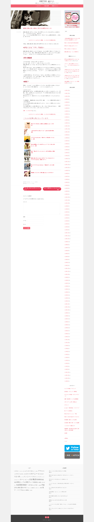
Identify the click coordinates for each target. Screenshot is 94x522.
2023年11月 (67, 128)
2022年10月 (67, 167)
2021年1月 (66, 229)
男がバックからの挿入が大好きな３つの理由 (57, 471)
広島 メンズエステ (27, 110)
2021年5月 (66, 218)
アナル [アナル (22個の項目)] (40, 471)
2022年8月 (66, 173)
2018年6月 (66, 321)
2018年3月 (66, 330)
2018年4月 (66, 327)
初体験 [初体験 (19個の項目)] (39, 479)
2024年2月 (66, 120)
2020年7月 (66, 247)
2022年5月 (66, 182)
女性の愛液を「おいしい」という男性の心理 (57, 491)
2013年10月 (67, 378)
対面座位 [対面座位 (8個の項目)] (35, 482)
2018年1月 (66, 336)
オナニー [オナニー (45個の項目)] (34, 474)
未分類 (66, 433)
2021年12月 (67, 197)
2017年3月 (66, 360)
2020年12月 (67, 232)
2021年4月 (66, 220)
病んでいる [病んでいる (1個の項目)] (29, 487)
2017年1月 (66, 366)
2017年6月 (66, 351)
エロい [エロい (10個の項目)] (22, 474)
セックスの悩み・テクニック (70, 388)
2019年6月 (66, 286)
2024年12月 (67, 90)
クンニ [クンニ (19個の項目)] (26, 477)
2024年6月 (66, 108)
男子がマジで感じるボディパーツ (71, 45)
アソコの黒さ (32, 183)
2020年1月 (66, 265)
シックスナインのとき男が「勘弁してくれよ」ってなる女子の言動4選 (62, 504)
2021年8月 (66, 209)
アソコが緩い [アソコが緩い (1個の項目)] (36, 471)
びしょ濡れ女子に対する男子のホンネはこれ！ (58, 487)
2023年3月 (66, 152)
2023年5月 (66, 146)
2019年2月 (66, 298)
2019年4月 (66, 292)
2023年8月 (66, 137)
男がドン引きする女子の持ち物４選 (71, 42)
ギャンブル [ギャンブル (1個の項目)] (21, 476)
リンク (66, 441)
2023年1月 (66, 158)
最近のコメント (55, 5)
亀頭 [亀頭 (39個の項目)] (34, 479)
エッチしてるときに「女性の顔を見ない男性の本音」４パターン (61, 483)
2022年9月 (66, 170)
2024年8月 (66, 102)
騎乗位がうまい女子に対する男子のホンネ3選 (58, 500)
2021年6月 (66, 215)
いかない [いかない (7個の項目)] (16, 471)
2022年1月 (66, 194)
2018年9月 (66, 312)
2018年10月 (67, 309)
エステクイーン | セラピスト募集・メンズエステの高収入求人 (42, 40)
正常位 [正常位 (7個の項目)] (16, 487)
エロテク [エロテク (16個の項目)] (27, 474)
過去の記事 (46, 5)
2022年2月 (66, 191)
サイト (24, 224)
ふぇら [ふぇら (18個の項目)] (25, 471)
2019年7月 (66, 283)
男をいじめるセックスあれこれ (71, 48)
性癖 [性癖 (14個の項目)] (17, 485)
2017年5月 (66, 354)
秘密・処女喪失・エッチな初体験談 (71, 399)
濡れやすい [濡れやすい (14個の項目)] (24, 487)
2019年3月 (66, 295)
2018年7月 (66, 318)
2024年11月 (67, 93)
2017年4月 (66, 357)
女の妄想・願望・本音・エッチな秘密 (72, 422)
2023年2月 (66, 155)
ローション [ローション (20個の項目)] (24, 479)
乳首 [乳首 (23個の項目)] (31, 479)
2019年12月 (67, 268)
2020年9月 (66, 241)
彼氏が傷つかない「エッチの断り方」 (72, 51)
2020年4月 (66, 256)
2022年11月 (67, 164)
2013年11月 (67, 375)
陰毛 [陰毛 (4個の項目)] (41, 487)
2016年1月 (66, 369)
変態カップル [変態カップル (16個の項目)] (21, 482)
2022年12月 (67, 161)
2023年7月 (66, 140)
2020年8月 (66, 244)
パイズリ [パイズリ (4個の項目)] (39, 476)
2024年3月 (66, 117)
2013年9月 (66, 381)
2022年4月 (66, 185)
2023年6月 (66, 143)
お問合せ (66, 438)
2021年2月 (66, 226)
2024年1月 (66, 123)
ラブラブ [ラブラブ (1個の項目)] (18, 479)
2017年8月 (66, 348)
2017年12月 (67, 339)
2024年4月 (66, 114)
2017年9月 (66, 345)
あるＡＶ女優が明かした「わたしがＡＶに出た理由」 (52, 189)
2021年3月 (66, 223)
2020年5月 (66, 253)
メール (24, 220)
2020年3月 (66, 259)
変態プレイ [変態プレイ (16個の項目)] (29, 482)
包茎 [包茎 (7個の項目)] (15, 482)
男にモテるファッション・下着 (71, 413)
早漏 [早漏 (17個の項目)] (43, 485)
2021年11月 (67, 200)
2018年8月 (66, 315)
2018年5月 (66, 324)
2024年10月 (67, 96)
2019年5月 (66, 289)
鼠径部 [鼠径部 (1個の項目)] (31, 490)
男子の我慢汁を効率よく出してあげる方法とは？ (58, 496)
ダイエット (67, 404)
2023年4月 (66, 149)
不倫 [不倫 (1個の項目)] (28, 479)
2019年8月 (66, 280)
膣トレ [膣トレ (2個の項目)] (34, 487)
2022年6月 (66, 179)
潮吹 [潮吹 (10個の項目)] (19, 487)
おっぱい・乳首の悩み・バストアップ (72, 407)
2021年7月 (66, 212)
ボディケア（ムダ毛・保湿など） (71, 401)
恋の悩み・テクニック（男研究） (71, 391)
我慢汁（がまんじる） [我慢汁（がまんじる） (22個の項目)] (30, 485)
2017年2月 (66, 363)
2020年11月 (67, 235)
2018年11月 (67, 307)
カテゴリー (39, 5)
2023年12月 (67, 126)
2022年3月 (66, 188)
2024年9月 (66, 99)
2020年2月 (66, 262)
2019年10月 (67, 274)
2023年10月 (67, 131)
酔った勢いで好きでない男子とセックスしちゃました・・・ (32, 189)
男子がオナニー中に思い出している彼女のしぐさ (58, 479)
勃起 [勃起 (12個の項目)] (42, 479)
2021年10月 (67, 203)
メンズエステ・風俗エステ (70, 425)
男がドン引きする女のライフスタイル (72, 416)
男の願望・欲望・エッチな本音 (71, 419)
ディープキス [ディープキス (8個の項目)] (32, 476)
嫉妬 (25, 183)
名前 (24, 216)
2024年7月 (66, 105)
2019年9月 (66, 277)
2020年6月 (66, 250)
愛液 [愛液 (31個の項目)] (21, 485)
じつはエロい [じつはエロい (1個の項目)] (21, 471)
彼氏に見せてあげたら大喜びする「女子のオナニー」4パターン (61, 475)
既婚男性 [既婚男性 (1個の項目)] (40, 485)
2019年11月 (67, 271)
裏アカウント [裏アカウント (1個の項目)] (38, 487)
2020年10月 (67, 238)
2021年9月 (66, 206)
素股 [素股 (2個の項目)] (32, 487)
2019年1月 (66, 301)
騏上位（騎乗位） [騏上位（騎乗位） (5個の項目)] (26, 490)
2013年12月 (67, 372)
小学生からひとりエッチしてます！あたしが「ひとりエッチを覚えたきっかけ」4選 (72, 71)
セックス (28, 183)
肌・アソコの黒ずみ (68, 410)
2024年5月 (66, 111)
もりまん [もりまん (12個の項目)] (31, 471)
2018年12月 (67, 304)
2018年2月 (66, 333)
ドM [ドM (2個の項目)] (36, 476)
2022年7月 (66, 176)
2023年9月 (66, 134)
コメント (25, 201)
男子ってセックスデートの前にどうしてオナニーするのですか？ (61, 508)
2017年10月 (67, 342)
